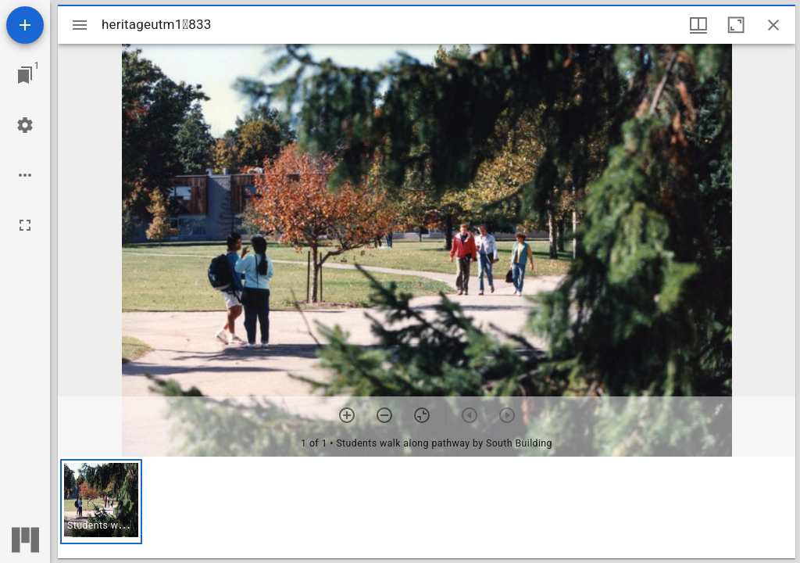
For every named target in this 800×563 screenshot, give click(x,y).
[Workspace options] (25, 175)
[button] (101, 501)
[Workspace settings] (25, 125)
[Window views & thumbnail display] (698, 25)
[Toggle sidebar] (79, 25)
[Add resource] (25, 25)
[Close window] (773, 25)
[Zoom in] (347, 415)
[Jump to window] (25, 75)
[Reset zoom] (422, 415)
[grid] (426, 507)
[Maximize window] (736, 25)
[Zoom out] (384, 415)
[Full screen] (25, 225)
